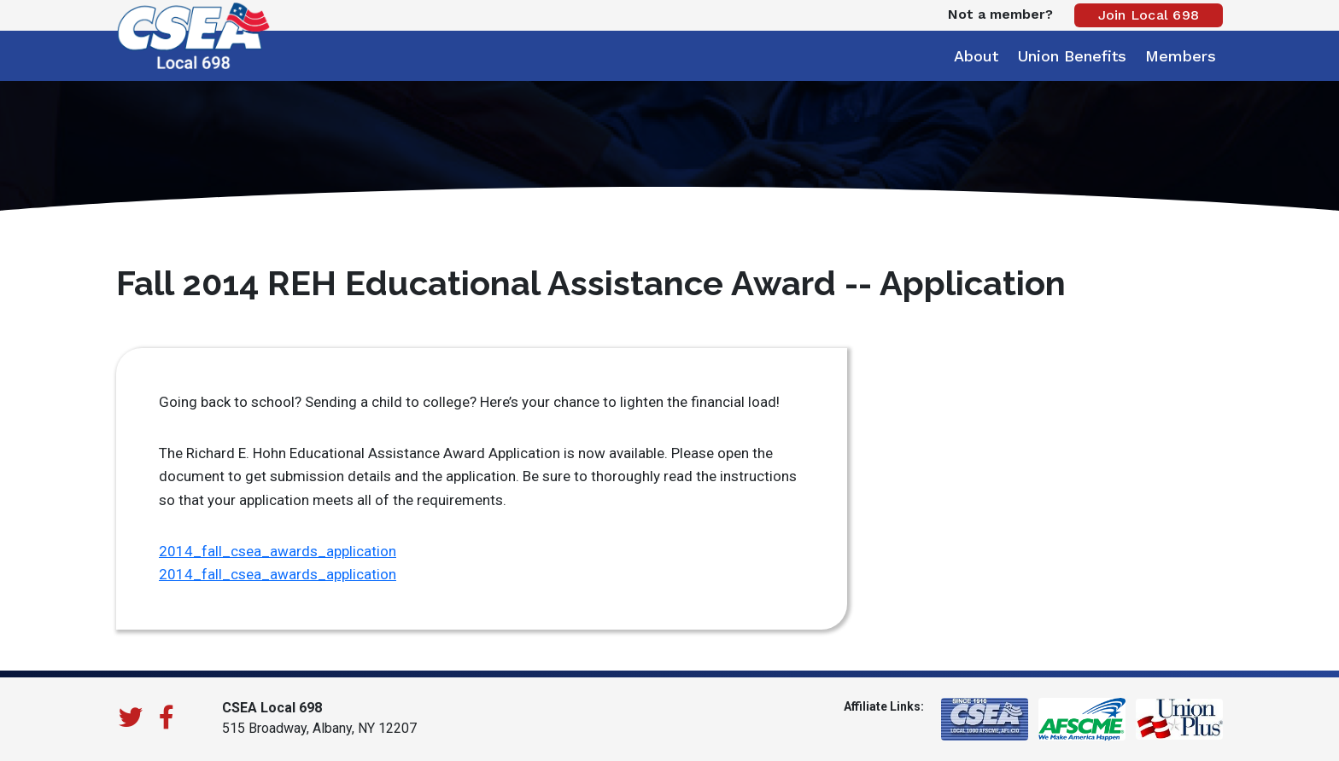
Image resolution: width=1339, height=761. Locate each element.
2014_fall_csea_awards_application (277, 551)
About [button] (976, 56)
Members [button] (1180, 56)
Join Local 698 (1149, 15)
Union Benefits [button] (1071, 56)
